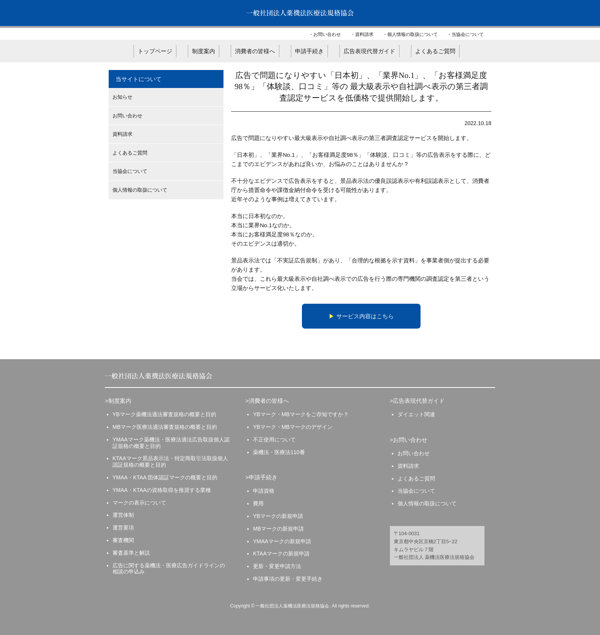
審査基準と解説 (131, 553)
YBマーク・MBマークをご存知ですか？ (301, 414)
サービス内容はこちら (365, 316)
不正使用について (274, 439)
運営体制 (123, 515)
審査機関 (123, 540)
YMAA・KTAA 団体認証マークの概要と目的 (164, 477)
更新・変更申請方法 (277, 566)
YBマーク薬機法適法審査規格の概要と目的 (164, 414)
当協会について (468, 34)
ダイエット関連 (416, 414)
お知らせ (122, 97)
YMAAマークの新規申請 (282, 541)
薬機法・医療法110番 (279, 452)
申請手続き (309, 51)
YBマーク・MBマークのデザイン (293, 427)
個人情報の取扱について (412, 34)
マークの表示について (139, 503)
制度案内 (203, 51)
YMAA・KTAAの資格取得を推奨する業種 (161, 490)
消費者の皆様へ (255, 51)
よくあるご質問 (435, 51)
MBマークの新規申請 (278, 529)
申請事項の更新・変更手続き (288, 579)
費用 (258, 503)
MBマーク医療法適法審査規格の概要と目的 (164, 427)
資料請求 (364, 34)
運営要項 (123, 527)
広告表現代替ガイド (369, 51)
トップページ (155, 51)
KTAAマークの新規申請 (281, 553)
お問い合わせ (327, 34)
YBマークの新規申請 (278, 516)
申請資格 (263, 491)
